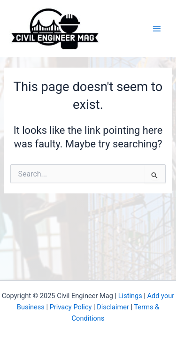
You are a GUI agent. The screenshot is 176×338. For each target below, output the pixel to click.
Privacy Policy (71, 307)
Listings (130, 296)
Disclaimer (113, 307)
